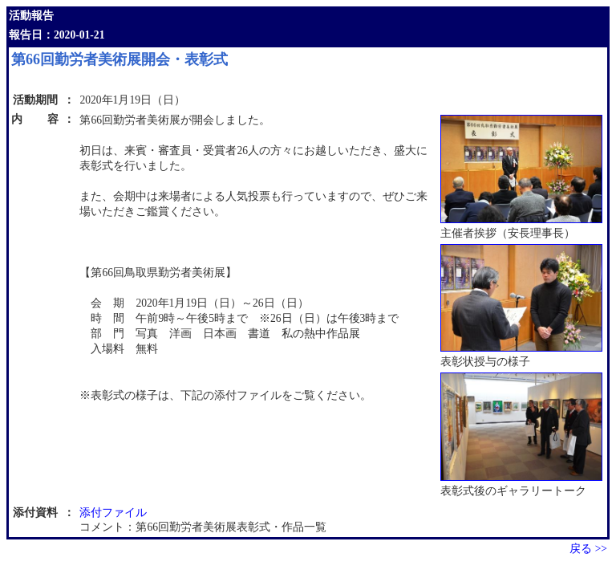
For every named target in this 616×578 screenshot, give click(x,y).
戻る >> (588, 549)
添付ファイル (113, 513)
